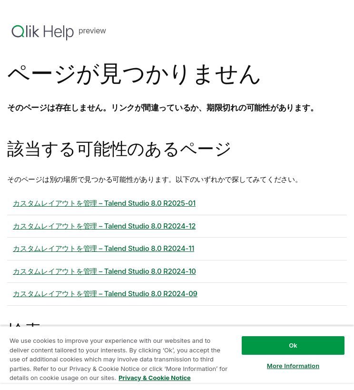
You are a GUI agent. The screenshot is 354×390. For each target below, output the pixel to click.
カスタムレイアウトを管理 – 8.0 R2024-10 (104, 271)
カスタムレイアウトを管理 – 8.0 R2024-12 (104, 225)
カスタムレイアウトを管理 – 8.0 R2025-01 (104, 203)
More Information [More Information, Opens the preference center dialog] (293, 366)
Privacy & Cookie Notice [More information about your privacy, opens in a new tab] (154, 377)
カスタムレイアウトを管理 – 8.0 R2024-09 (105, 293)
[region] (177, 358)
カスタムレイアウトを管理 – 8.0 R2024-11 (103, 248)
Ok (293, 345)
